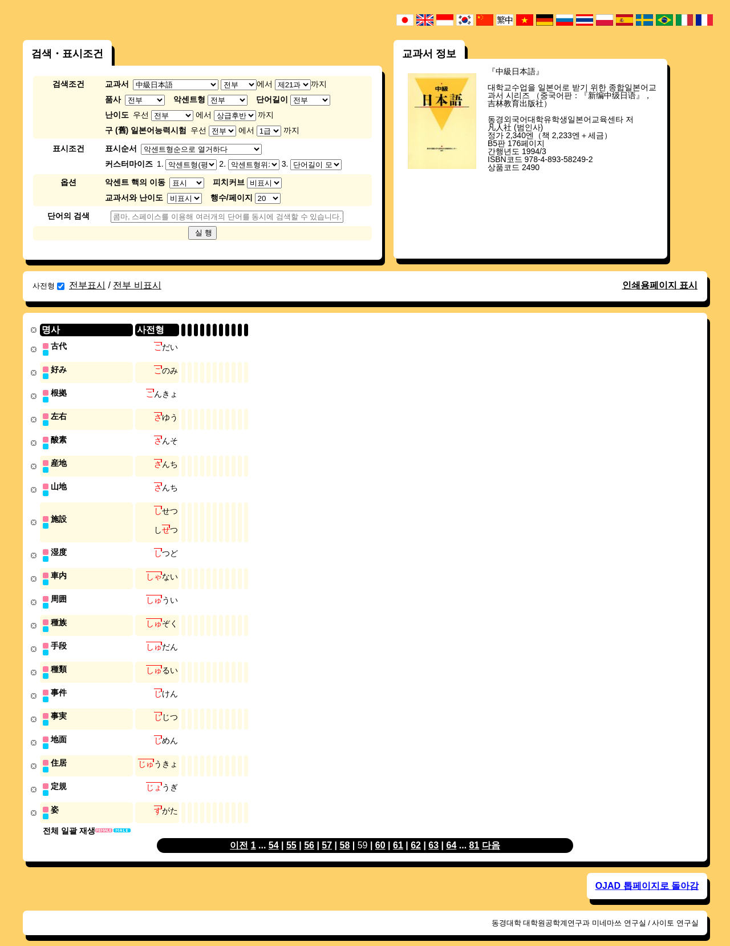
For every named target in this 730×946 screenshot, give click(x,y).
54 (274, 833)
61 (398, 833)
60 (380, 833)
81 (474, 833)
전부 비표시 (137, 285)
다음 (491, 833)
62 (416, 833)
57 (327, 833)
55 (291, 833)
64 (452, 833)
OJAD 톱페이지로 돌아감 (647, 874)
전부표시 (87, 285)
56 (309, 833)
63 (433, 833)
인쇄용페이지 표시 (659, 285)
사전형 (48, 285)
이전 (239, 833)
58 (344, 833)
